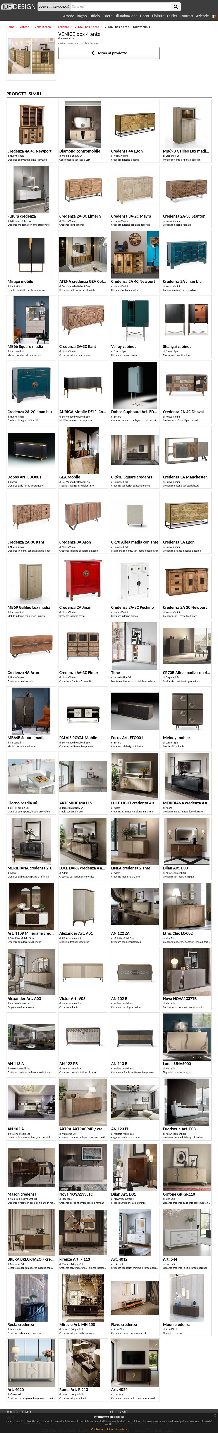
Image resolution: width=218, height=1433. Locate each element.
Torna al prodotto (109, 52)
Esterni (107, 15)
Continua (97, 1429)
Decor (144, 15)
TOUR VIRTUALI (19, 1412)
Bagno (82, 15)
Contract (187, 15)
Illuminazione (126, 15)
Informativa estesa (117, 1429)
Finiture (158, 15)
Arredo (68, 15)
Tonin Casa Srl (68, 38)
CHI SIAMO (119, 1412)
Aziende (202, 15)
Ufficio (94, 15)
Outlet (172, 15)
